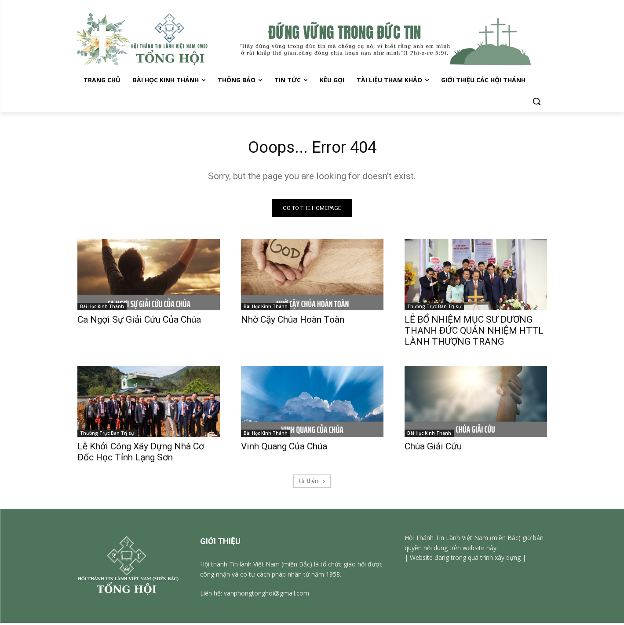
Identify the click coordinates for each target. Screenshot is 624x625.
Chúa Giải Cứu (433, 448)
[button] (536, 101)
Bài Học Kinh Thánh (102, 308)
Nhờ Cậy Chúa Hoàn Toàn (292, 321)
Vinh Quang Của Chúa (284, 448)
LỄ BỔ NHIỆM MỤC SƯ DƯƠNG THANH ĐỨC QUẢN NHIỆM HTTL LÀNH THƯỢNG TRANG (474, 332)
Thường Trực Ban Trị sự (434, 308)
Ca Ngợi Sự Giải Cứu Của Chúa (139, 321)
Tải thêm (312, 483)
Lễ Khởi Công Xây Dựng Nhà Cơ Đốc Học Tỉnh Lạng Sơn (140, 454)
